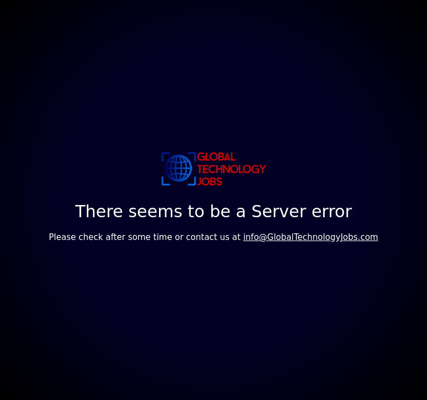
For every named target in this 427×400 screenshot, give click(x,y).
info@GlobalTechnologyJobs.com (310, 237)
